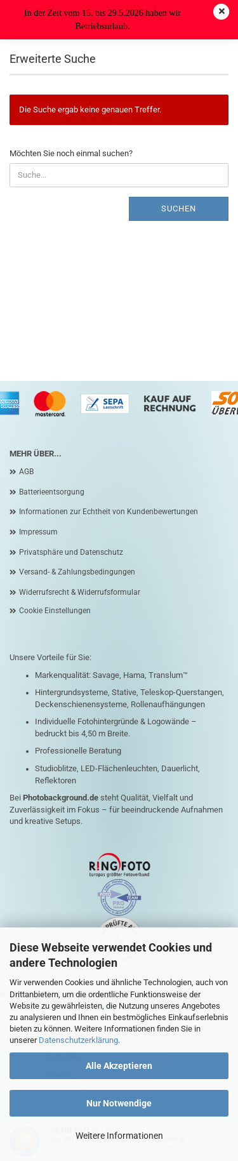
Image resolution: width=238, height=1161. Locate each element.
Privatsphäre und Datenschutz (71, 552)
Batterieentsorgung (51, 492)
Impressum (38, 531)
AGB (26, 471)
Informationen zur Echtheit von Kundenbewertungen (108, 511)
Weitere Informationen (119, 1136)
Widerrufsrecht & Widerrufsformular (79, 592)
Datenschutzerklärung (78, 1040)
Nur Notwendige (119, 1103)
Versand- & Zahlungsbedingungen (77, 571)
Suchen (178, 208)
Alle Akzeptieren (119, 1066)
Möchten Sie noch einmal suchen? (71, 153)
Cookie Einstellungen (55, 610)
